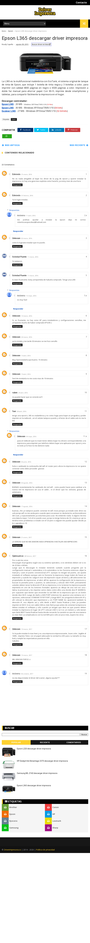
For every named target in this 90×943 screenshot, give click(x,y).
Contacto (81, 2)
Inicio (4, 31)
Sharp (51, 917)
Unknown (16, 328)
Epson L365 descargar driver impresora (34, 875)
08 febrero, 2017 (30, 646)
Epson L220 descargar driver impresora (34, 839)
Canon (52, 897)
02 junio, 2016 (26, 552)
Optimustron (17, 646)
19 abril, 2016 (26, 464)
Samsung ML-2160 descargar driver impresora (37, 863)
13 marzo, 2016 (26, 406)
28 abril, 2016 (21, 501)
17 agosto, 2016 (26, 596)
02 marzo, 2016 (26, 328)
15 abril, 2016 (26, 446)
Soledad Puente (19, 347)
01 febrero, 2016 (27, 286)
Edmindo (16, 264)
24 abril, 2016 (23, 483)
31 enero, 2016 (26, 264)
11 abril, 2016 (30, 306)
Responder (17, 275)
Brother (9, 897)
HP (50, 904)
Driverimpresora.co (12, 939)
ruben (14, 483)
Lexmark (53, 911)
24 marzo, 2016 (26, 427)
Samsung (10, 917)
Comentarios (74, 832)
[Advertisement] (24, 48)
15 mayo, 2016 (31, 386)
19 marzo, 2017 (26, 719)
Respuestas (14, 300)
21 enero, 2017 (26, 627)
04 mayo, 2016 (31, 526)
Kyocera (9, 911)
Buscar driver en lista (41, 58)
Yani (14, 501)
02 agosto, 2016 (26, 573)
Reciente (45, 832)
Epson (10, 31)
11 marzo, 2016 (32, 347)
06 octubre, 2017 (27, 764)
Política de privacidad (45, 939)
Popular (16, 832)
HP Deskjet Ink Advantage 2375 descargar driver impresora (42, 851)
